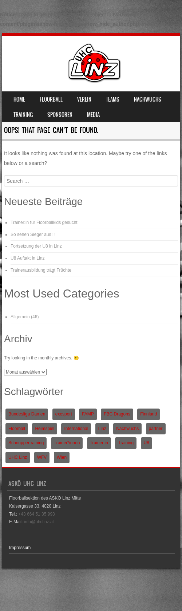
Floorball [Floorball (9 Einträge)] (16, 428)
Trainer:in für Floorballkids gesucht (44, 222)
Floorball (51, 99)
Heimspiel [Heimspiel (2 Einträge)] (44, 428)
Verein (84, 99)
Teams (112, 99)
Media (93, 115)
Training (23, 115)
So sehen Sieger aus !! (33, 234)
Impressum (20, 547)
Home (19, 99)
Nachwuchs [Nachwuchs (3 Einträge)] (127, 428)
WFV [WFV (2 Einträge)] (42, 457)
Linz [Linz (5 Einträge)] (102, 428)
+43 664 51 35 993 (36, 514)
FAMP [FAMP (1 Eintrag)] (88, 414)
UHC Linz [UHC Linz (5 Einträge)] (17, 457)
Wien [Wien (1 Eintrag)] (62, 457)
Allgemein (20, 316)
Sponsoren (59, 115)
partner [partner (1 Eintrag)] (156, 428)
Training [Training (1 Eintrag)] (126, 442)
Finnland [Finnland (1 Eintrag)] (148, 414)
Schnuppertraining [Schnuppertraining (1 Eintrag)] (26, 442)
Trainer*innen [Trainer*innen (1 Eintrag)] (67, 442)
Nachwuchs (147, 99)
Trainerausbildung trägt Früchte (41, 270)
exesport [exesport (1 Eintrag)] (63, 414)
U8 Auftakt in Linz (27, 258)
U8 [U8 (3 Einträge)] (146, 442)
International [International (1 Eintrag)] (76, 428)
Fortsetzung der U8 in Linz (36, 246)
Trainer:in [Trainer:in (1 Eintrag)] (99, 442)
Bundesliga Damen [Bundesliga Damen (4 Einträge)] (26, 414)
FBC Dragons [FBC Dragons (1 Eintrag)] (117, 414)
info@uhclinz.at (39, 521)
